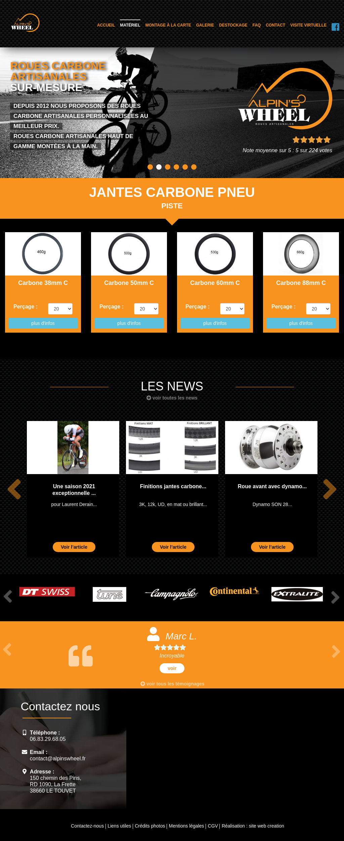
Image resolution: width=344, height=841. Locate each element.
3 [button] (167, 167)
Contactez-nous (87, 826)
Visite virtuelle (308, 25)
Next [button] (329, 489)
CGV (213, 826)
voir (172, 668)
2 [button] (159, 167)
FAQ (257, 25)
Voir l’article (74, 547)
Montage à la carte (168, 25)
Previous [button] (14, 489)
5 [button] (185, 167)
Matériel (130, 25)
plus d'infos (43, 323)
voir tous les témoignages (172, 683)
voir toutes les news (172, 398)
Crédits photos (150, 826)
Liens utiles (119, 826)
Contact (275, 25)
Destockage (233, 25)
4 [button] (176, 167)
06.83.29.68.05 (48, 739)
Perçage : (25, 306)
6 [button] (194, 167)
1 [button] (150, 167)
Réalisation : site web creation (253, 826)
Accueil (106, 25)
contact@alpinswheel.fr (58, 758)
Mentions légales (186, 826)
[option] (73, 489)
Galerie (205, 25)
